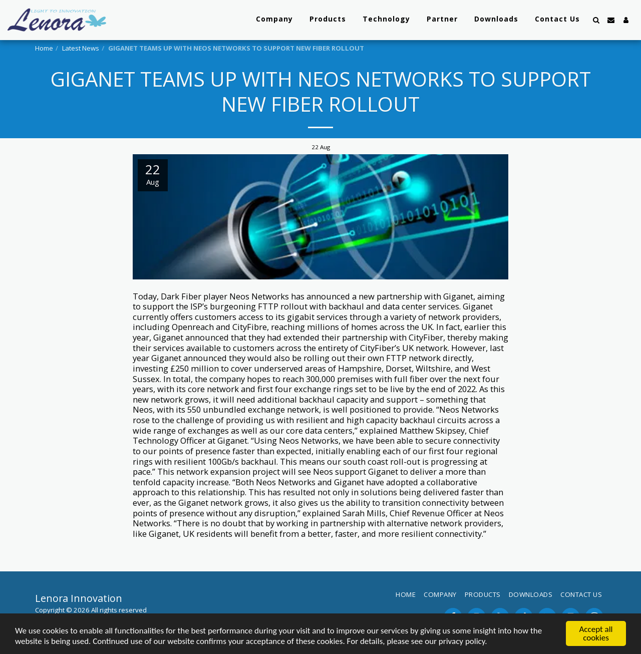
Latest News (80, 48)
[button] (596, 20)
